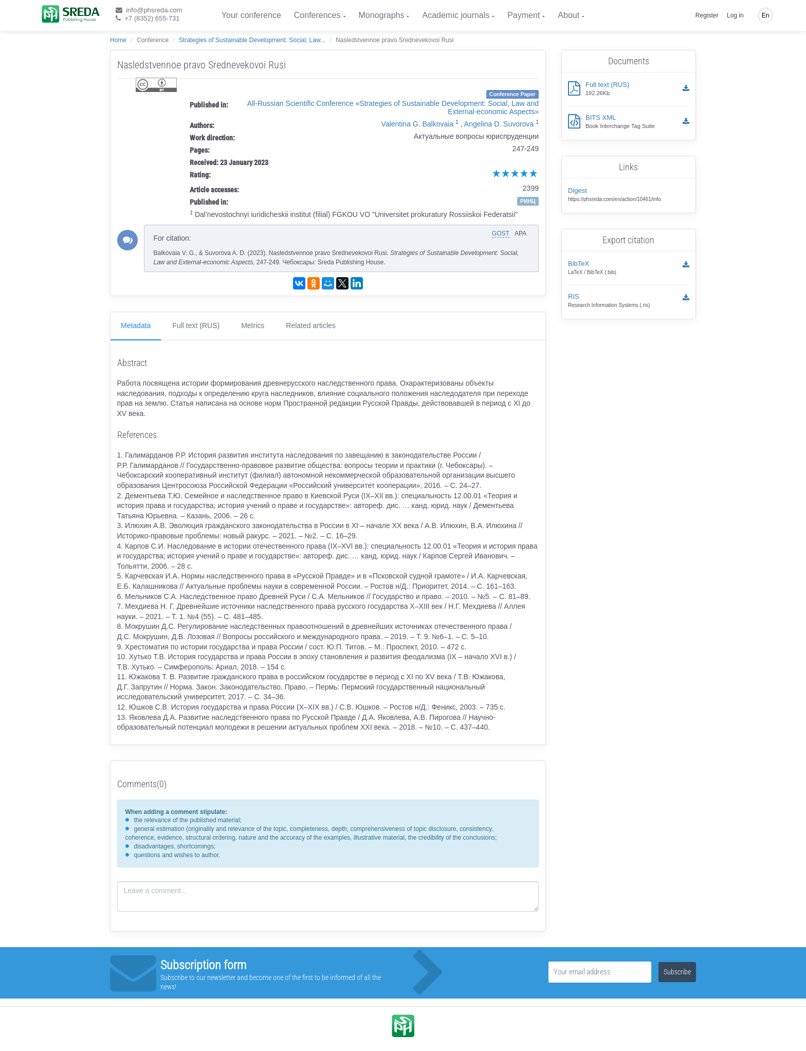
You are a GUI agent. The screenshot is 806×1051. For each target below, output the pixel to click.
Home (118, 40)
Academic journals (455, 15)
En (766, 15)
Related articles (311, 325)
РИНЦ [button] (528, 201)
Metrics (252, 325)
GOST (500, 233)
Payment (523, 15)
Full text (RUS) (195, 325)
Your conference (251, 15)
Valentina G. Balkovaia (417, 124)
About (568, 15)
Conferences (317, 15)
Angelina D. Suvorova (499, 124)
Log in (735, 15)
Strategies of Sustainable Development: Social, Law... (252, 40)
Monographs (382, 15)
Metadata (136, 325)
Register (707, 15)
